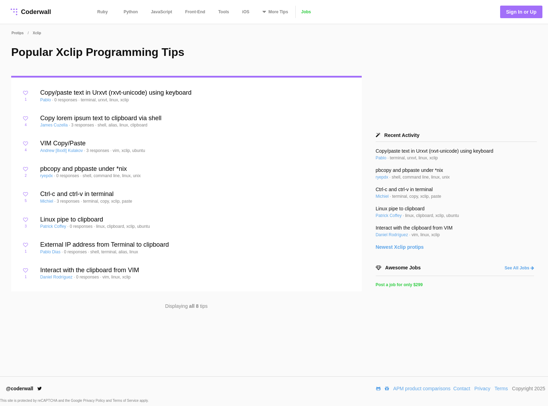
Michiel (47, 201)
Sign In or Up (521, 12)
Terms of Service (126, 401)
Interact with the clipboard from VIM (89, 270)
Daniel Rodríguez (57, 277)
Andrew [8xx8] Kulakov (62, 150)
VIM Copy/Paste (63, 143)
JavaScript (161, 11)
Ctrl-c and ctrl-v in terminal (77, 193)
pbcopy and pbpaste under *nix (83, 168)
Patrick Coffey (53, 226)
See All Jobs (519, 268)
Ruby (102, 11)
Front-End (195, 11)
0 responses (67, 99)
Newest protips (400, 247)
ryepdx (47, 175)
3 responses (83, 125)
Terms (501, 388)
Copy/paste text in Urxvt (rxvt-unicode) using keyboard (116, 92)
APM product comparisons (421, 388)
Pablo (46, 99)
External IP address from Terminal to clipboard (104, 244)
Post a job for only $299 (399, 284)
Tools (223, 11)
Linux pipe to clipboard (71, 219)
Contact (461, 388)
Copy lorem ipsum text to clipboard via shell (100, 118)
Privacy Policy (94, 401)
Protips (17, 33)
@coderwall (24, 388)
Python (131, 11)
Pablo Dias (51, 251)
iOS (246, 11)
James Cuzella (54, 125)
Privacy (482, 388)
